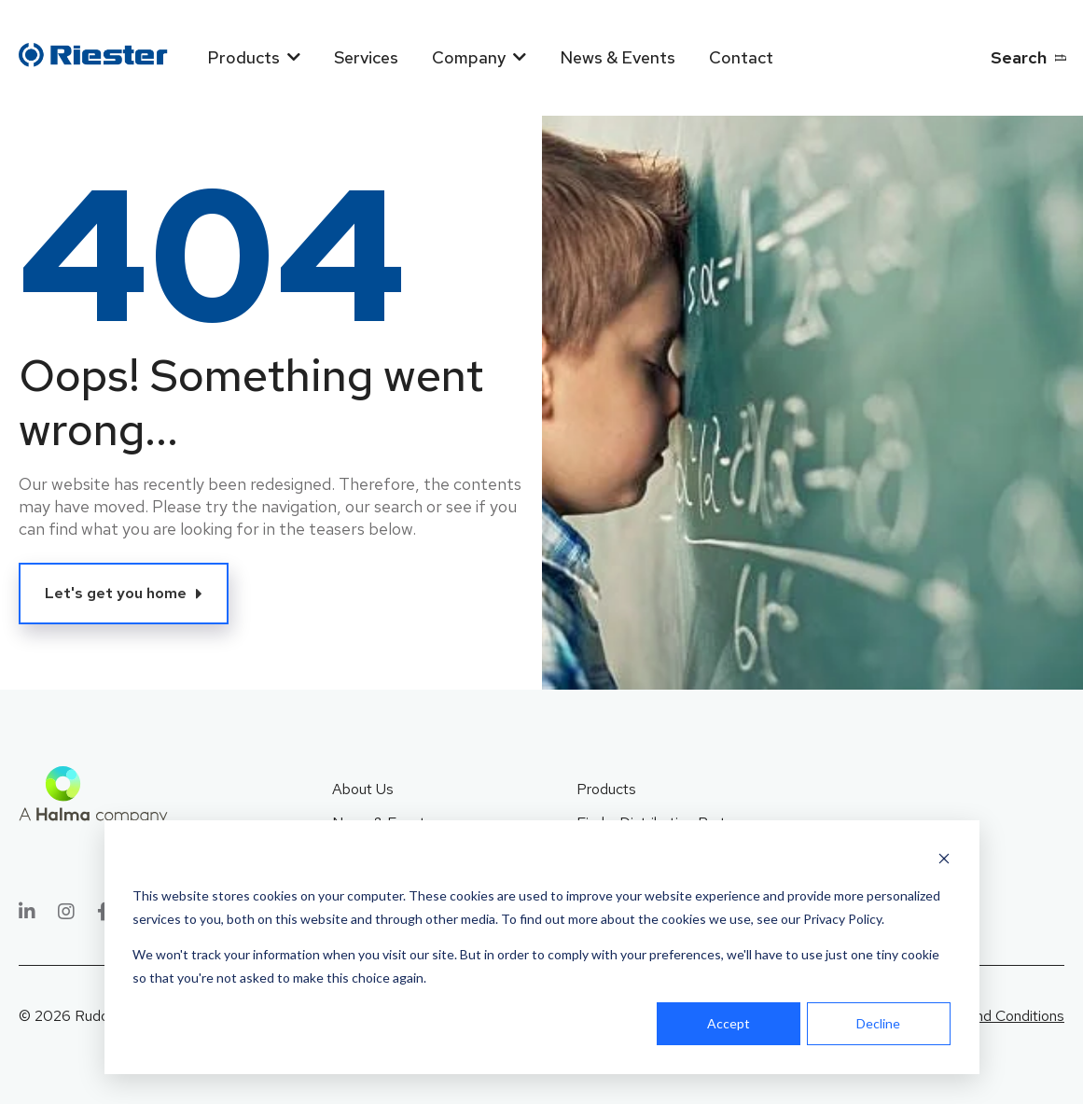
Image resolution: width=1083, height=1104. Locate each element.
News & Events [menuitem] (617, 57)
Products (606, 789)
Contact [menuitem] (741, 57)
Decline (878, 1023)
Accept (728, 1023)
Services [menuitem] (366, 57)
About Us (363, 789)
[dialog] (541, 947)
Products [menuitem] (243, 57)
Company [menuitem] (469, 57)
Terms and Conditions (993, 1016)
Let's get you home (116, 593)
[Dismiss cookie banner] (944, 861)
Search (1019, 57)
